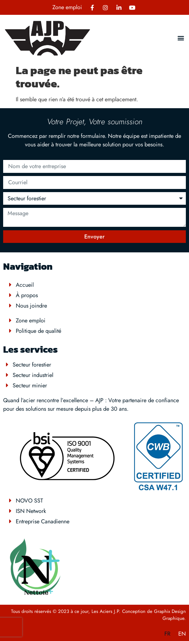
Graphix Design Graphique (170, 615)
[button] (180, 38)
